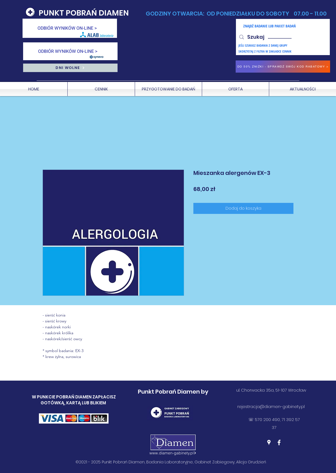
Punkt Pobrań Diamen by (173, 392)
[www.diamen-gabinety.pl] (173, 453)
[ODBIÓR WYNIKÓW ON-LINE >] (70, 28)
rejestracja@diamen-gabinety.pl (271, 406)
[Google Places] (269, 442)
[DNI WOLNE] (70, 68)
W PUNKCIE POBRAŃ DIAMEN (62, 397)
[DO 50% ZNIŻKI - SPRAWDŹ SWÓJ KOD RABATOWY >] (283, 66)
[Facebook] (279, 442)
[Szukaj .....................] (282, 37)
